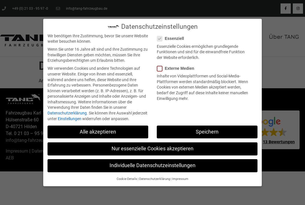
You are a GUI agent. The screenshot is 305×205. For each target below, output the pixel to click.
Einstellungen (69, 118)
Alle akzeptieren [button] (98, 132)
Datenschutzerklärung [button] (154, 179)
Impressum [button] (180, 179)
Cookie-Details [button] (127, 179)
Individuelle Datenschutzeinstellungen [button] (152, 165)
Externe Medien (177, 68)
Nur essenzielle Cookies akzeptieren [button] (152, 148)
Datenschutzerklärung (67, 113)
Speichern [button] (207, 132)
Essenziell (172, 38)
